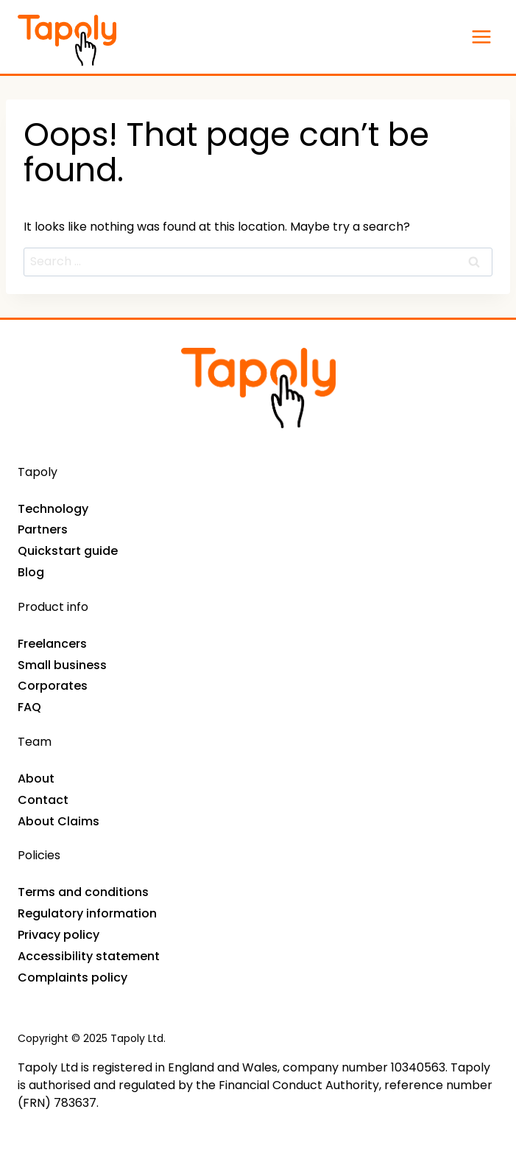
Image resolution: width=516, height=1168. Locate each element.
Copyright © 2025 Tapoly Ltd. (92, 1038)
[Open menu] (481, 36)
